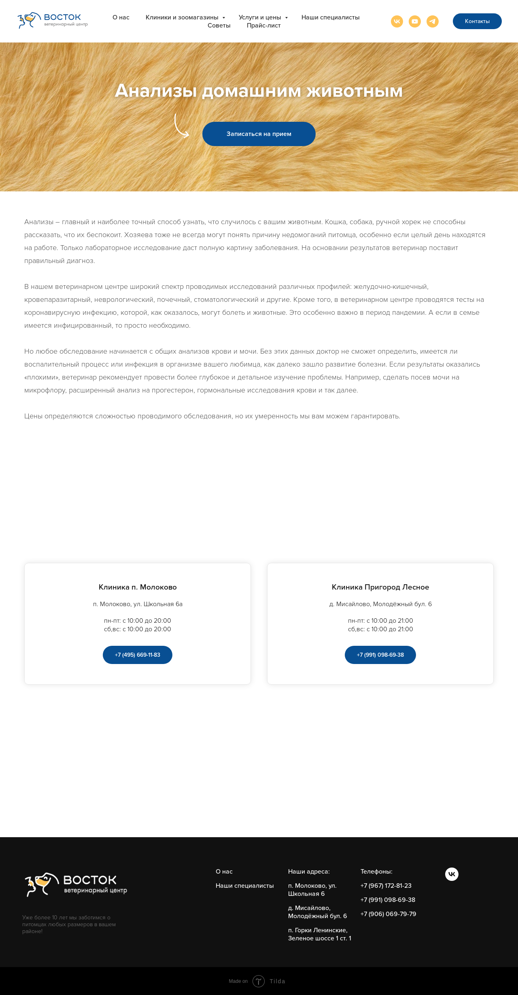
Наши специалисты (330, 17)
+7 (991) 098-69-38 (388, 900)
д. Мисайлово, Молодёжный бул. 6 (317, 912)
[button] (259, 134)
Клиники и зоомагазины (183, 17)
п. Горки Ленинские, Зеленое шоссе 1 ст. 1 (319, 934)
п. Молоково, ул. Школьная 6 (312, 890)
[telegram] (433, 21)
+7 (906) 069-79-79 (388, 914)
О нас (121, 17)
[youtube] (415, 21)
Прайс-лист (264, 25)
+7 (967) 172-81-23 (386, 886)
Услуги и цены (261, 17)
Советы (219, 25)
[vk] (397, 21)
